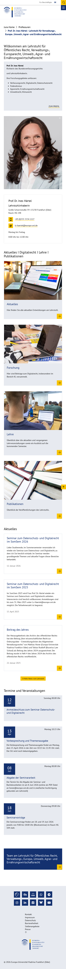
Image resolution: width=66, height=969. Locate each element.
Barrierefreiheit (31, 923)
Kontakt (28, 914)
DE (55, 2)
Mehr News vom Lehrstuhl (33, 678)
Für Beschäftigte (45, 2)
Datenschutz (30, 920)
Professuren (24, 27)
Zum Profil (54, 106)
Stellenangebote (32, 926)
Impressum (30, 917)
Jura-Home (9, 27)
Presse (28, 929)
